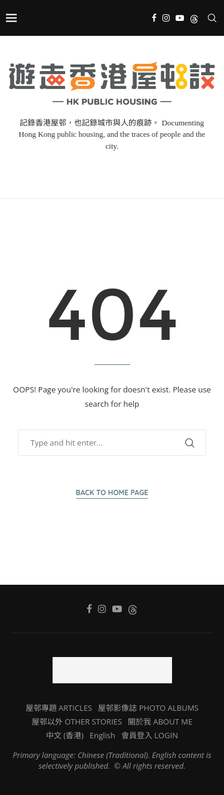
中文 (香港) (65, 735)
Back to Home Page (112, 492)
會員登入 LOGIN (149, 735)
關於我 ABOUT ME (160, 721)
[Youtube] (180, 18)
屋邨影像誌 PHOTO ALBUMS (148, 707)
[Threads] (194, 18)
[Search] (212, 18)
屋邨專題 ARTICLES (59, 707)
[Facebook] (154, 18)
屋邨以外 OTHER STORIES (77, 721)
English (102, 735)
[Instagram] (166, 18)
